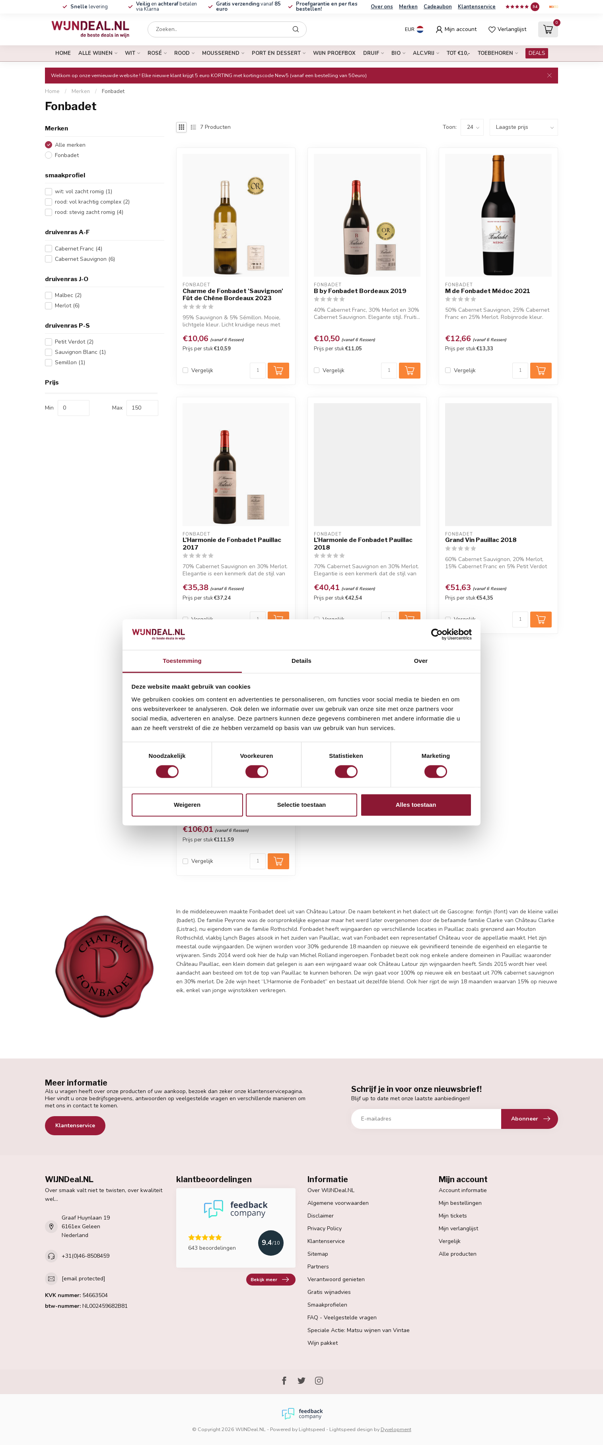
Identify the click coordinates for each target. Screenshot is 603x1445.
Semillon (70, 362)
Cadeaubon (438, 6)
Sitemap (317, 1254)
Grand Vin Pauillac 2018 (481, 540)
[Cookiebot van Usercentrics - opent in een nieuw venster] (437, 635)
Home (63, 53)
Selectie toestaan (301, 804)
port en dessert (276, 53)
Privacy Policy (324, 1228)
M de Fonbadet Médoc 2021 (487, 291)
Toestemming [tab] (182, 660)
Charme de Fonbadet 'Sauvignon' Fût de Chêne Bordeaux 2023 (233, 294)
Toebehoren (495, 53)
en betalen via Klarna (166, 6)
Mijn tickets (453, 1216)
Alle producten (458, 1254)
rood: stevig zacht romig (89, 212)
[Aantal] (258, 371)
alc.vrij (423, 53)
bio (396, 53)
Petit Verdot (74, 342)
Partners (318, 1266)
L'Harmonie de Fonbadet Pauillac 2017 (232, 543)
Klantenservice (477, 6)
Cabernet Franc (78, 249)
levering (89, 6)
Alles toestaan (416, 804)
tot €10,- (458, 53)
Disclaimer (320, 1216)
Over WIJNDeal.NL (330, 1190)
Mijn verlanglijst (458, 1228)
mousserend (220, 53)
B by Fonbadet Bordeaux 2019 (360, 291)
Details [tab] (301, 660)
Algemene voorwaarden (338, 1203)
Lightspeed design (351, 1429)
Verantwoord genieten (336, 1279)
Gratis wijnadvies (329, 1292)
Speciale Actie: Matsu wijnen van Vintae (358, 1330)
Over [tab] (421, 660)
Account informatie (463, 1190)
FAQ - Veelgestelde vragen (342, 1317)
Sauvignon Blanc (80, 352)
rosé (155, 53)
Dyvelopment (396, 1429)
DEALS (537, 53)
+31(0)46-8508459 (85, 1256)
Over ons (382, 6)
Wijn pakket (322, 1343)
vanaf (248, 6)
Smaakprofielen (327, 1305)
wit (130, 53)
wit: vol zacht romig (83, 191)
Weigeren (187, 804)
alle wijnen (95, 53)
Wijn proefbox (334, 53)
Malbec (68, 295)
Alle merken (70, 145)
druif (371, 53)
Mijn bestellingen (460, 1203)
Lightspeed (312, 1429)
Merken (408, 6)
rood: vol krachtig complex (92, 202)
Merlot (67, 306)
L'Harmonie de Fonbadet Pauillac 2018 (363, 543)
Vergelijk (202, 370)
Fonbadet (113, 91)
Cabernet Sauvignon (85, 259)
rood (182, 53)
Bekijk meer (270, 1280)
